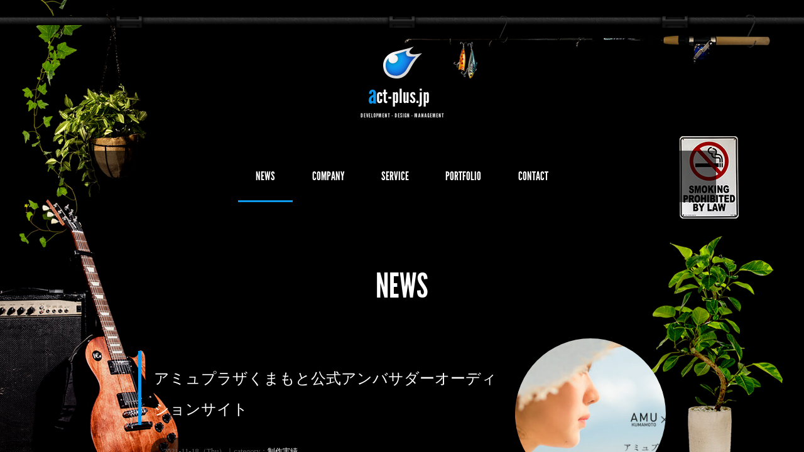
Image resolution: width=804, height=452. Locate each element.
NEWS (226, 180)
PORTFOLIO (482, 180)
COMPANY (308, 180)
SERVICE (394, 180)
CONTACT (572, 180)
